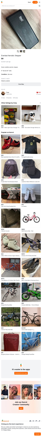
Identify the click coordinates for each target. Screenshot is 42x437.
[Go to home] (1, 2)
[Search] (39, 6)
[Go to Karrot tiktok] (39, 421)
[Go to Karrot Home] (5, 421)
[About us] (39, 2)
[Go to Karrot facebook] (30, 421)
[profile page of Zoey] (3, 93)
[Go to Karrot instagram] (33, 421)
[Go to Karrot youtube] (36, 421)
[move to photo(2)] (21, 51)
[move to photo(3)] (24, 51)
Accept (37, 434)
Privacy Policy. (7, 430)
